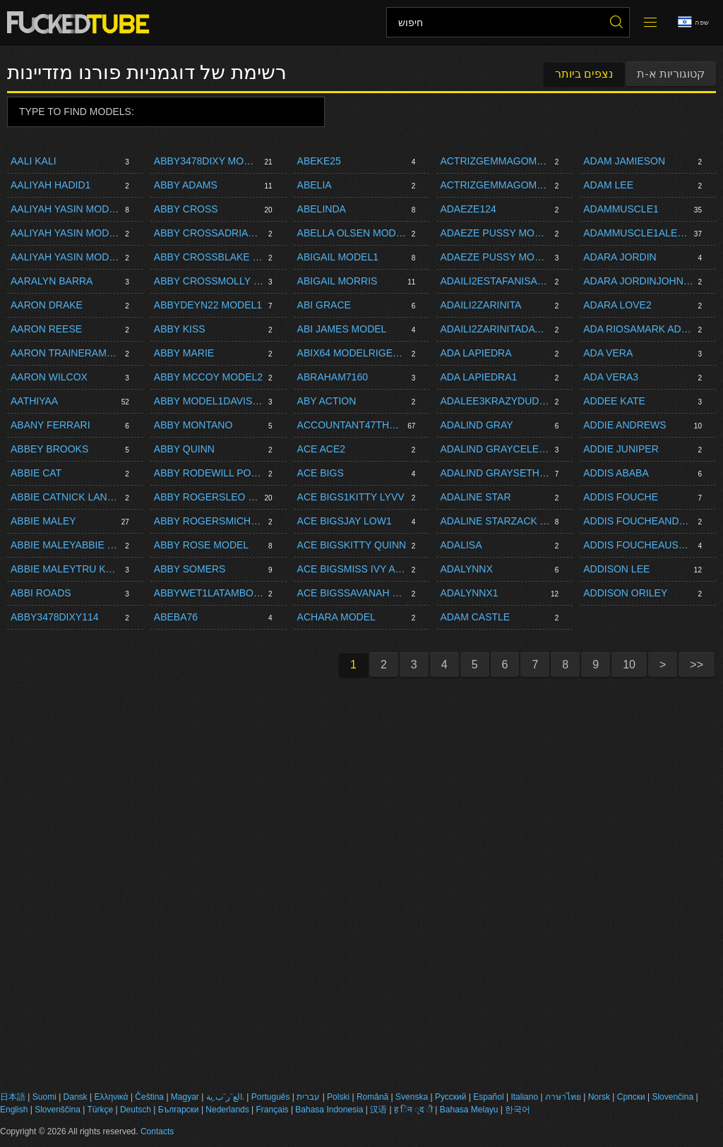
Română (372, 1097)
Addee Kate (614, 401)
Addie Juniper (621, 449)
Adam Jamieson (624, 161)
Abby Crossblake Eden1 (209, 257)
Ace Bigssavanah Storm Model (352, 593)
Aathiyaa (34, 401)
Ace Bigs (320, 473)
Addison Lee (616, 569)
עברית (308, 1097)
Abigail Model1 (337, 257)
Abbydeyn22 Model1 (208, 305)
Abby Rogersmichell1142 (209, 521)
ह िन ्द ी (413, 1110)
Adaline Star (475, 497)
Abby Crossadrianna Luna (209, 233)
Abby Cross (186, 209)
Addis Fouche (620, 497)
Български (178, 1110)
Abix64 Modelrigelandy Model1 (352, 353)
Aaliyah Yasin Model (66, 209)
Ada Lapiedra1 (478, 377)
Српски (631, 1097)
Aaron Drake (47, 305)
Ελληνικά (111, 1097)
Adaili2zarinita (480, 305)
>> (696, 665)
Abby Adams (185, 185)
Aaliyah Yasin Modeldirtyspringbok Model (66, 233)
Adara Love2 (617, 305)
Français (272, 1110)
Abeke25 (319, 161)
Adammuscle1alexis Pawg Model (636, 233)
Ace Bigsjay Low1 (344, 521)
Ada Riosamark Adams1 (638, 329)
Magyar (185, 1097)
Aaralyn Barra (51, 281)
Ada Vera (608, 353)
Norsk (599, 1097)
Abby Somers (190, 569)
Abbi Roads (41, 593)
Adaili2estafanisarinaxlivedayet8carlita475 (495, 281)
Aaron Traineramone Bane (66, 353)
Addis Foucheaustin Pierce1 (638, 545)
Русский (451, 1097)
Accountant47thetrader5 (350, 425)
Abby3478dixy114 (55, 617)
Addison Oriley (625, 593)
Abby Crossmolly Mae (209, 281)
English (14, 1110)
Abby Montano (193, 425)
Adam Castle (475, 617)
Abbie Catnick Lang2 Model (66, 497)
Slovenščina (57, 1110)
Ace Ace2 (321, 449)
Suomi (44, 1097)
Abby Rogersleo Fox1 (207, 497)
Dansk (76, 1097)
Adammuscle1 (621, 209)
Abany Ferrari (50, 425)
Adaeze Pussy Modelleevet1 (495, 257)
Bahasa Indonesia (329, 1110)
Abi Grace (324, 305)
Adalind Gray (476, 425)
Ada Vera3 (610, 377)
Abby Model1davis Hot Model (209, 401)
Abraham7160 (332, 377)
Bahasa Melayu (469, 1110)
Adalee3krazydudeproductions (495, 401)
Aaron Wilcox (49, 377)
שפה (693, 22)
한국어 (517, 1110)
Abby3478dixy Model (207, 161)
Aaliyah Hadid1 (50, 185)
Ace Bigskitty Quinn (352, 545)
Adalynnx (466, 569)
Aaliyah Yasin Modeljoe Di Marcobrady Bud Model (66, 257)
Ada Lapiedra (475, 353)
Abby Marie (184, 353)
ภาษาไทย (563, 1097)
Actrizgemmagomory (495, 161)
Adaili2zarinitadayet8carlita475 (495, 329)
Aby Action (327, 401)
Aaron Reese (46, 329)
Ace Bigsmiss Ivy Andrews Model (352, 569)
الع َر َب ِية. (225, 1097)
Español (488, 1097)
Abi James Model (342, 329)
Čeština (149, 1097)
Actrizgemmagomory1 (495, 185)
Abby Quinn (184, 449)
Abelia (314, 185)
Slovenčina (672, 1097)
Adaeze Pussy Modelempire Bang (495, 233)
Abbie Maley (43, 521)
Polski (338, 1097)
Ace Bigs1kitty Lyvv (351, 497)
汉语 (378, 1110)
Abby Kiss (179, 329)
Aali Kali (33, 161)
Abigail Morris (337, 281)
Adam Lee (608, 185)
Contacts (157, 1131)
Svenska (411, 1097)
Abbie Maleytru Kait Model (66, 569)
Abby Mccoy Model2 (208, 377)
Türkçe (100, 1110)
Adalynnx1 (469, 593)
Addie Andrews (624, 425)
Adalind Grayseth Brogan (495, 473)
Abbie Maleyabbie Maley (66, 545)
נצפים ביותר (584, 74)
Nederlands (227, 1110)
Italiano (524, 1097)
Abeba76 (176, 617)
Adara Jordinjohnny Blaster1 (638, 281)
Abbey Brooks (49, 449)
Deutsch (135, 1110)
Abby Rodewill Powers (209, 473)
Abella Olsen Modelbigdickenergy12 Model (352, 233)
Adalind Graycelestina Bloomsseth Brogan (495, 449)
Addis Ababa (616, 473)
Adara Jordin (619, 257)
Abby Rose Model (201, 545)
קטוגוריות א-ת (671, 74)
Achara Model (336, 617)
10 (629, 665)
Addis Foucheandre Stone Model (638, 521)
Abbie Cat (36, 473)
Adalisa (461, 545)
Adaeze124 (468, 209)
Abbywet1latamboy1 (209, 593)
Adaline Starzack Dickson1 (495, 521)
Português (270, 1097)
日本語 (12, 1097)
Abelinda (321, 209)
